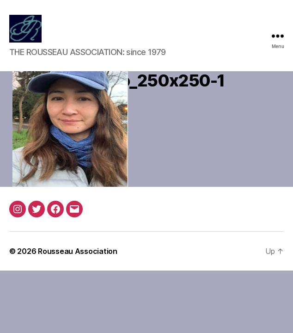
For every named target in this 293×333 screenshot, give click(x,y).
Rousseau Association (77, 251)
